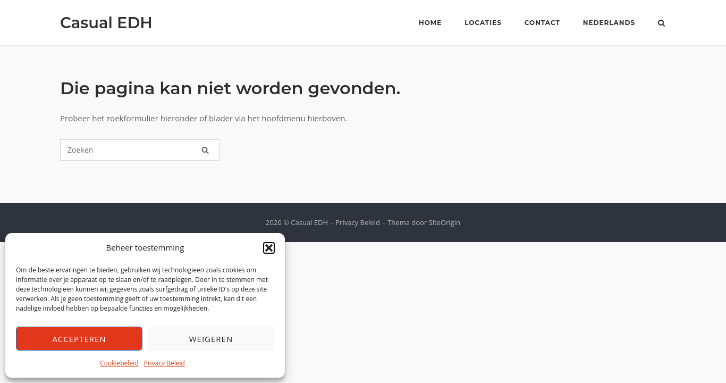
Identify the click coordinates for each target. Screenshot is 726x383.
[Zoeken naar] (140, 150)
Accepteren (79, 339)
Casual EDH (106, 22)
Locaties (483, 23)
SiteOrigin (444, 222)
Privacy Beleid (163, 363)
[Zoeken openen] (661, 24)
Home (430, 23)
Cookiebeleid (119, 363)
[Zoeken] (205, 150)
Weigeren (211, 339)
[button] (269, 248)
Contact (542, 23)
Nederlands (609, 23)
